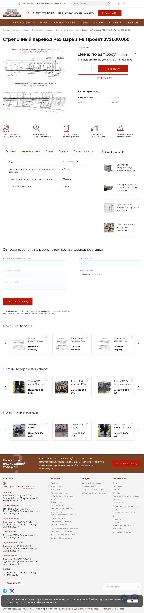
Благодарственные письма (126, 502)
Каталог (55, 484)
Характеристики (31, 159)
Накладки (55, 495)
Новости (117, 525)
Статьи (116, 522)
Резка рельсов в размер (93, 495)
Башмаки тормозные (61, 530)
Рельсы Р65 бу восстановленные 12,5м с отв (122, 391)
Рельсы (54, 489)
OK (132, 601)
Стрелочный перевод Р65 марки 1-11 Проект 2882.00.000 (120, 348)
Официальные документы (125, 512)
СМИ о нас (118, 505)
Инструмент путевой (61, 527)
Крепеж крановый (59, 499)
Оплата (116, 495)
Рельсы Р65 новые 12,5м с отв (37, 391)
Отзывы (49, 159)
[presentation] (5, 352)
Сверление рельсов (91, 489)
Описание (11, 159)
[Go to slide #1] (7, 120)
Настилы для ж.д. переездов (64, 534)
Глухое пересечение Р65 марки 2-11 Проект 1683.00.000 (35, 348)
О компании (120, 484)
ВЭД (115, 515)
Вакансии (117, 534)
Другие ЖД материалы (61, 544)
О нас (115, 489)
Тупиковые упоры (59, 524)
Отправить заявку (17, 310)
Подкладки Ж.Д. (58, 511)
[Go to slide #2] (17, 120)
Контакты (8, 484)
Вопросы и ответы (122, 538)
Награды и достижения (124, 518)
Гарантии (63, 159)
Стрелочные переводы (62, 514)
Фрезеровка (88, 492)
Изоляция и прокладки (61, 537)
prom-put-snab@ (78, 13)
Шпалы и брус (57, 492)
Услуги (86, 484)
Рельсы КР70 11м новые (37, 434)
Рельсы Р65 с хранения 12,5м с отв (79, 391)
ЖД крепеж (56, 508)
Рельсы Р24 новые (77, 434)
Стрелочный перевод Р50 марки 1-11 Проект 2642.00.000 (77, 348)
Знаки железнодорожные (63, 540)
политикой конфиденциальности (40, 322)
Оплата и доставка (83, 159)
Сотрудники (118, 508)
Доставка (117, 492)
